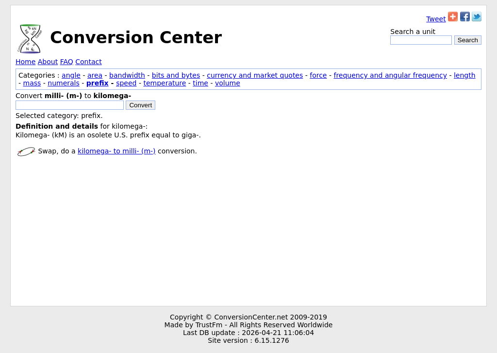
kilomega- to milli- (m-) (117, 151)
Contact (88, 62)
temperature (164, 83)
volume (227, 83)
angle (71, 75)
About (48, 62)
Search (468, 40)
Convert (140, 105)
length (465, 75)
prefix (97, 83)
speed (126, 83)
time (200, 83)
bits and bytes (176, 75)
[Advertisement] (248, 233)
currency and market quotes (255, 75)
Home (25, 62)
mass (32, 83)
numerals (64, 83)
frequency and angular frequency (390, 75)
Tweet (436, 19)
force (318, 75)
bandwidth (127, 75)
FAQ (66, 62)
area (94, 75)
